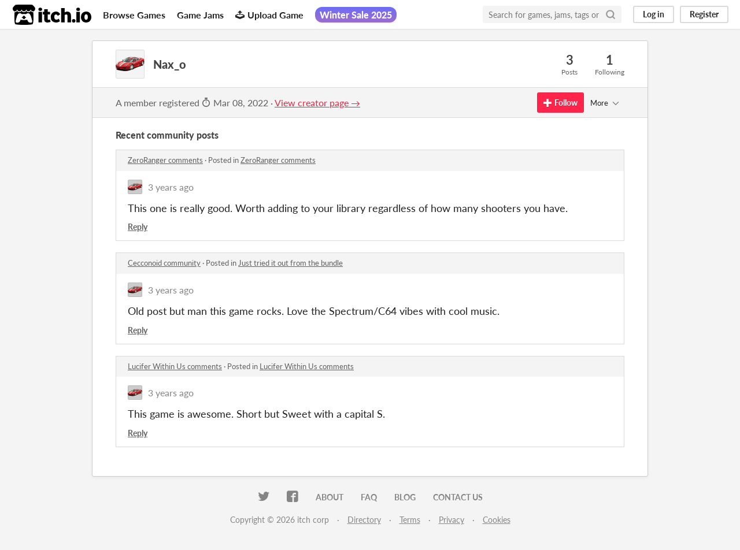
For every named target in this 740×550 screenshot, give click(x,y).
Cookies (496, 520)
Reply (137, 227)
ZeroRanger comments (165, 160)
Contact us (458, 497)
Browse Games (134, 14)
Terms (409, 520)
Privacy (451, 520)
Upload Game (269, 14)
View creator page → (317, 102)
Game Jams (200, 14)
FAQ (369, 497)
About (329, 497)
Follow (560, 102)
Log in (653, 14)
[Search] (610, 14)
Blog (405, 497)
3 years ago (171, 186)
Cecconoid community (164, 262)
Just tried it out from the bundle (290, 262)
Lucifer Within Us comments (175, 366)
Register (704, 14)
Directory (364, 520)
